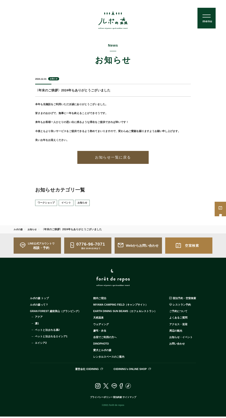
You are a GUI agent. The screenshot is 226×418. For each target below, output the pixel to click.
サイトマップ (130, 398)
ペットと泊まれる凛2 (47, 331)
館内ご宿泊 (99, 299)
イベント (70, 203)
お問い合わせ (177, 345)
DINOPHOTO (101, 345)
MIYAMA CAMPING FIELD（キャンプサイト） (120, 306)
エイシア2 (41, 344)
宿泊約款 (117, 398)
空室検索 (220, 209)
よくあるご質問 (178, 319)
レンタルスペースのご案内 (108, 358)
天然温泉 (98, 319)
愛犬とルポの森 (102, 351)
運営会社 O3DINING (89, 370)
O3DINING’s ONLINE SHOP (132, 370)
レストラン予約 (180, 306)
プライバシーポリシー (99, 398)
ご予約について (178, 312)
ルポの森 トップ (39, 299)
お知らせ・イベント (181, 338)
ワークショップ (48, 203)
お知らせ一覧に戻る (113, 157)
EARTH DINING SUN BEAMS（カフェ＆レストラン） (125, 312)
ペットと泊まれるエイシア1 (51, 337)
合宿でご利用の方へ (105, 338)
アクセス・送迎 (178, 325)
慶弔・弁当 (99, 332)
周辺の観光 (175, 332)
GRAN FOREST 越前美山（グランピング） (55, 312)
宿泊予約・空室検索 (182, 299)
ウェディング (101, 325)
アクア (39, 318)
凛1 (37, 325)
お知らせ (54, 79)
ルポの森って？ (39, 306)
